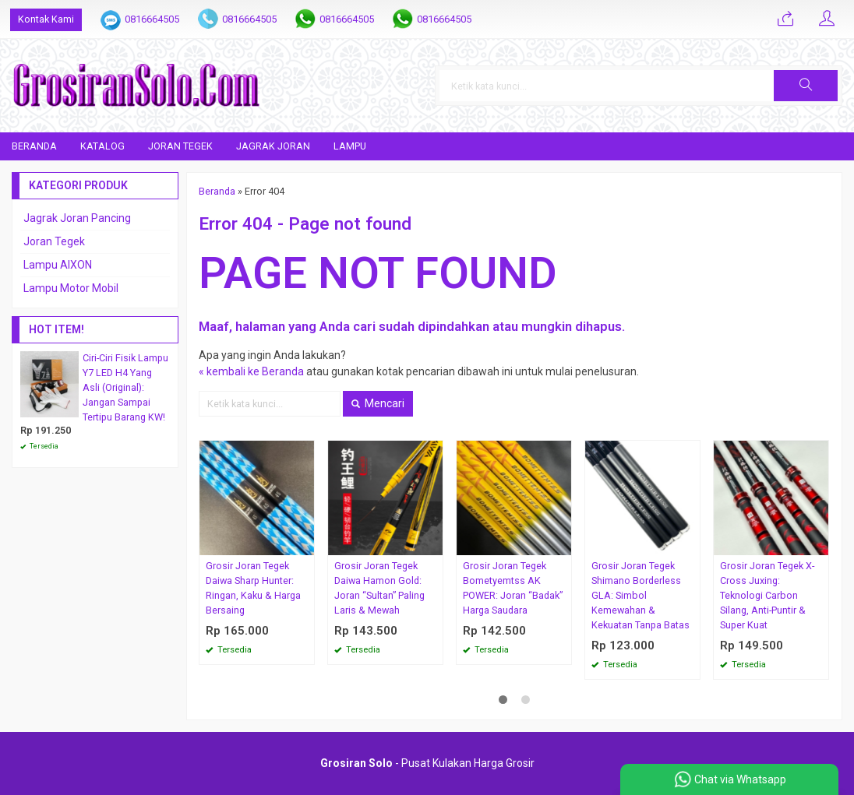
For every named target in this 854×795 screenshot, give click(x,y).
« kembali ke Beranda (251, 371)
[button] (806, 85)
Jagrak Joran (273, 146)
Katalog (102, 146)
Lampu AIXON (57, 265)
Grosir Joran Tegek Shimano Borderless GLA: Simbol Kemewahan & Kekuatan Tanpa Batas (640, 595)
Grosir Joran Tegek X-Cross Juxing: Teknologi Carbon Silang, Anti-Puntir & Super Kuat (767, 595)
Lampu (349, 146)
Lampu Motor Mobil (70, 288)
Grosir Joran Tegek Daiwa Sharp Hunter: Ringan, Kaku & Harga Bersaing (253, 588)
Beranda (34, 146)
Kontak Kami (46, 19)
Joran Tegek (180, 146)
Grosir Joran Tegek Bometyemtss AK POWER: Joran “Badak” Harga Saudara (513, 588)
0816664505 (152, 19)
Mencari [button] (377, 403)
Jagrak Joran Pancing (77, 218)
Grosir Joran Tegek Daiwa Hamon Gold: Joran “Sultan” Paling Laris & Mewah (379, 588)
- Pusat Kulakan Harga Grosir (427, 763)
